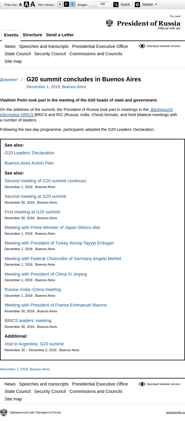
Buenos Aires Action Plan (29, 163)
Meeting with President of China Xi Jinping (46, 274)
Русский (175, 16)
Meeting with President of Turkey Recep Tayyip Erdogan (59, 243)
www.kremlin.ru (175, 412)
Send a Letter (60, 34)
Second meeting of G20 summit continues (45, 180)
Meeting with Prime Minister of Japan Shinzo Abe (52, 227)
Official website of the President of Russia (143, 24)
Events (11, 35)
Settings (147, 4)
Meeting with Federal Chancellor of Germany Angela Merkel (63, 258)
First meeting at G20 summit (32, 211)
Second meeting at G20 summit (35, 196)
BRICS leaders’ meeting (28, 320)
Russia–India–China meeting (33, 289)
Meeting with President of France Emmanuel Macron (56, 305)
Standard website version (163, 46)
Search (125, 4)
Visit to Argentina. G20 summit (34, 343)
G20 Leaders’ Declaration (29, 152)
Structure (32, 34)
